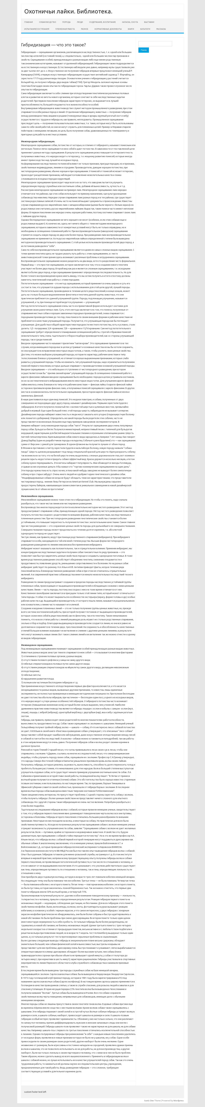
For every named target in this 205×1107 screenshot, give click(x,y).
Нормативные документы (108, 29)
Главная (28, 22)
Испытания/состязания (36, 29)
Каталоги (145, 29)
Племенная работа (65, 29)
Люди (80, 22)
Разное (84, 29)
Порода (66, 22)
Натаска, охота (130, 22)
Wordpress (178, 1100)
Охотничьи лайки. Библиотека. (68, 11)
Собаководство (47, 22)
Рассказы (161, 29)
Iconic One (149, 1100)
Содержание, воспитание (102, 22)
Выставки (149, 22)
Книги (131, 29)
